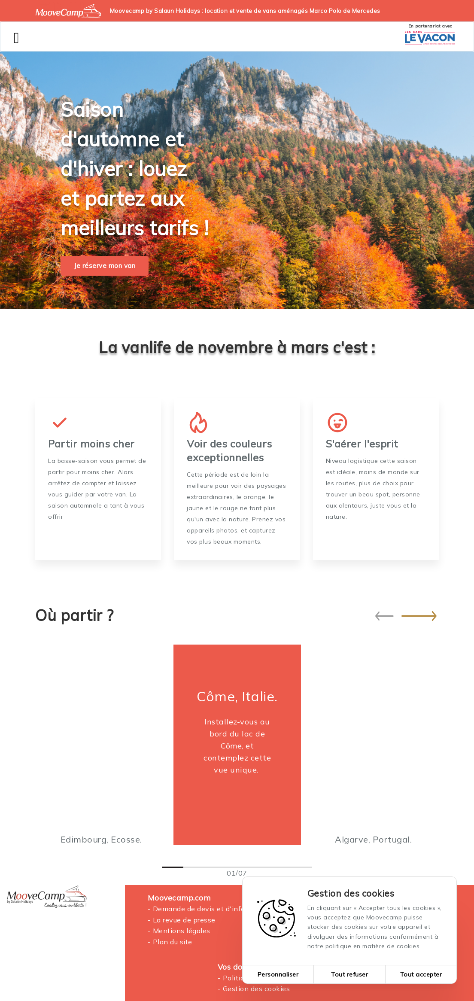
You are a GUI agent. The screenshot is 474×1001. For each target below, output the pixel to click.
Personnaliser (278, 974)
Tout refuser (349, 974)
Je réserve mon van (104, 266)
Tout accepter (421, 974)
